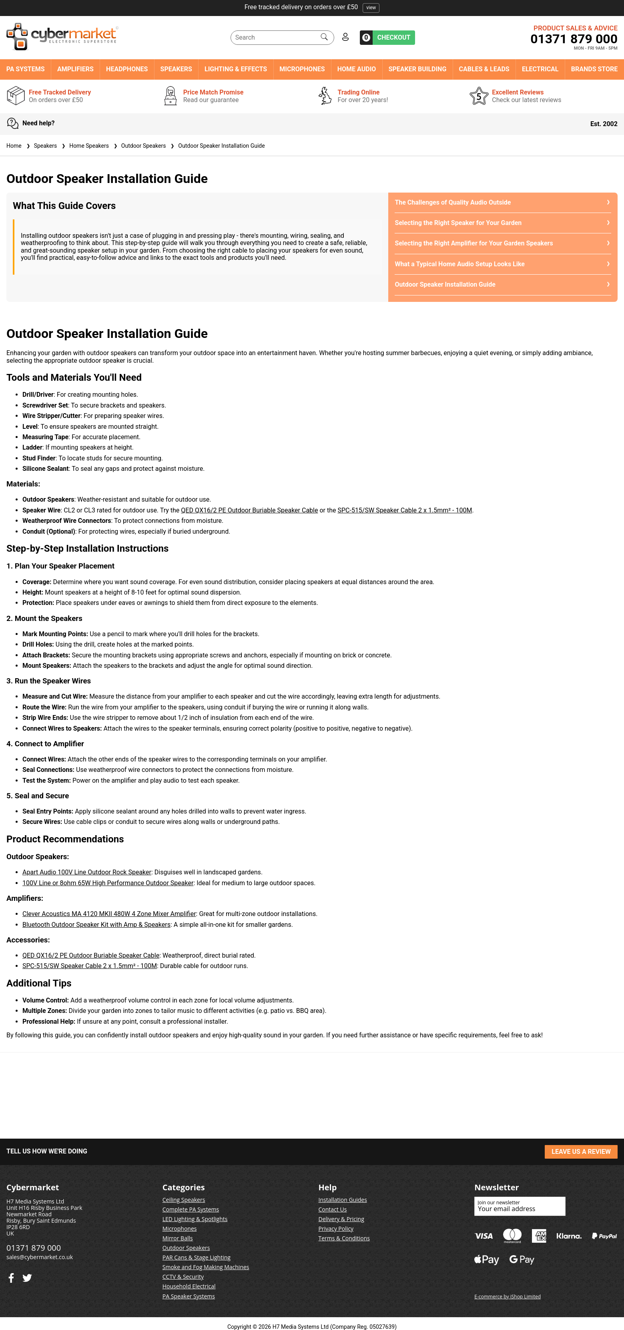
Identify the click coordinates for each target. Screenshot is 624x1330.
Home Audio (356, 69)
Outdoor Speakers (139, 146)
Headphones (127, 69)
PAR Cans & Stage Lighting (197, 1257)
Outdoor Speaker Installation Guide (217, 146)
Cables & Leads (484, 69)
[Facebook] (27, 1276)
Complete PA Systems (191, 1209)
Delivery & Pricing (341, 1219)
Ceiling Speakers (184, 1199)
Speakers (176, 69)
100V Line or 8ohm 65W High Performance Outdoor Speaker (107, 883)
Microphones (302, 69)
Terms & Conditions (344, 1238)
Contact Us (333, 1209)
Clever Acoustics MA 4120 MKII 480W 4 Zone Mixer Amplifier (109, 914)
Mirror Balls (178, 1238)
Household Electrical (189, 1286)
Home (14, 146)
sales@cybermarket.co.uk (39, 1257)
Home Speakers (84, 146)
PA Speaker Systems (189, 1296)
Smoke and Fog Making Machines (206, 1267)
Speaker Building (418, 69)
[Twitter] (11, 1276)
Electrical (540, 69)
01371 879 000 (574, 38)
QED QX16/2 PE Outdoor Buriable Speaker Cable (249, 510)
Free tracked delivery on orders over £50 (312, 7)
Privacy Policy (336, 1228)
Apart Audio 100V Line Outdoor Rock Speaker (86, 872)
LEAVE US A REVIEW (581, 1151)
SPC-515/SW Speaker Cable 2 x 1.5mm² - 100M (404, 510)
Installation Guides (343, 1199)
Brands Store (594, 69)
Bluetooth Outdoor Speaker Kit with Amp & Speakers (96, 924)
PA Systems (25, 69)
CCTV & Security (183, 1276)
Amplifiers (75, 69)
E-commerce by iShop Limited (507, 1296)
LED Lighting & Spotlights (195, 1219)
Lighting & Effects (236, 69)
